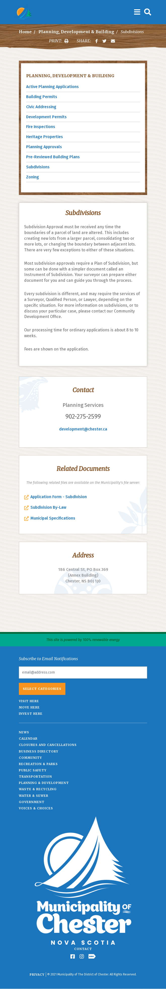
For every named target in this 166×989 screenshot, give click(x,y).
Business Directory (38, 751)
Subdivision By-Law (48, 507)
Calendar (28, 738)
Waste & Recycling (38, 789)
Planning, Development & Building (76, 31)
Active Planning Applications (52, 86)
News (24, 732)
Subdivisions (38, 167)
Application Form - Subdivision (58, 496)
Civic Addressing (41, 106)
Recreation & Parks (38, 764)
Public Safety (33, 770)
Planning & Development (44, 783)
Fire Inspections (40, 126)
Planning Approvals (44, 146)
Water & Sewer (33, 796)
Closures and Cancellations (48, 745)
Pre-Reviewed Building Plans (53, 156)
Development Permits (46, 116)
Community (30, 758)
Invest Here (31, 714)
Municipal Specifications (52, 518)
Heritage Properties (44, 136)
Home (25, 31)
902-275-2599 (83, 416)
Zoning (32, 177)
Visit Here (29, 701)
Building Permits (41, 96)
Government (32, 802)
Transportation (35, 776)
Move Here (29, 707)
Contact (83, 949)
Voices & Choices (36, 808)
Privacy (37, 974)
